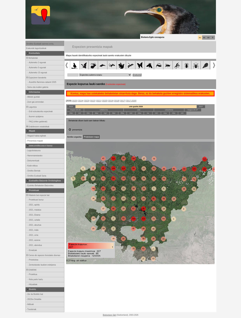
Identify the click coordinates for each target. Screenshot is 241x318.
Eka (122, 113)
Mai (113, 113)
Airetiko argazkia (74, 137)
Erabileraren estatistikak (37, 127)
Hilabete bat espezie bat (38, 195)
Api (105, 113)
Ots (88, 113)
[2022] (92, 101)
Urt (79, 113)
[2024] (80, 101)
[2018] (117, 101)
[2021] (98, 101)
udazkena (169, 110)
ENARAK (31, 270)
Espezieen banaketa (36, 78)
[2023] (86, 101)
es (204, 37)
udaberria (104, 110)
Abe (71, 113)
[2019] (111, 101)
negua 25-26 (75, 110)
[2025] (74, 101)
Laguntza (31, 107)
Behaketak (32, 58)
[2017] (122, 101)
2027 (201, 106)
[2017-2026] (131, 101)
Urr (156, 113)
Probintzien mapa (91, 137)
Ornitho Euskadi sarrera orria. (40, 44)
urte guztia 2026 (136, 106)
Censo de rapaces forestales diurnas (43, 255)
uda (138, 110)
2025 (71, 106)
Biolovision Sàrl (109, 315)
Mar (96, 113)
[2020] (104, 101)
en (208, 37)
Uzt (130, 113)
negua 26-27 (193, 110)
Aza (165, 113)
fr (212, 37)
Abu (139, 113)
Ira (148, 113)
